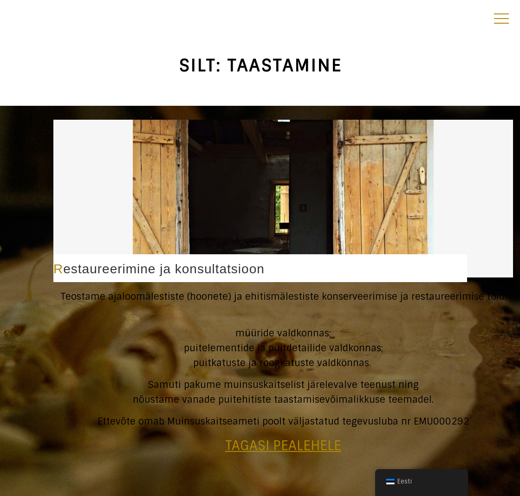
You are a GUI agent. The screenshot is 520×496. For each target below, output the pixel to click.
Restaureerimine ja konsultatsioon (159, 269)
